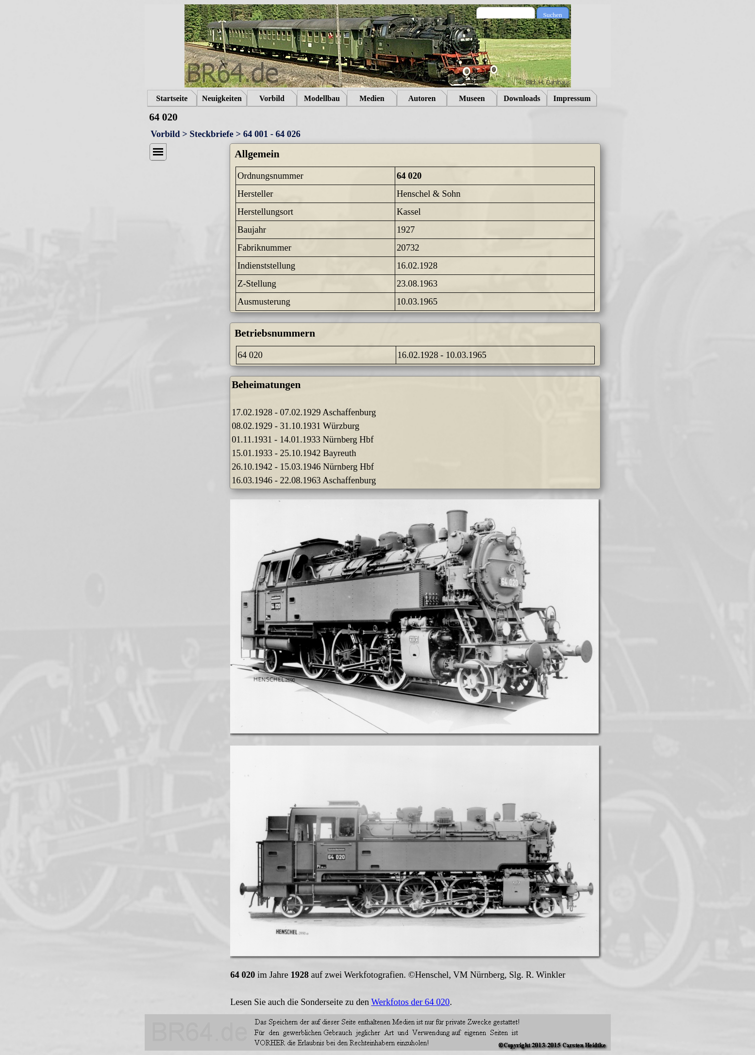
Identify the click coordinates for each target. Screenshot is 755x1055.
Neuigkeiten (222, 98)
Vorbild (272, 98)
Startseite (172, 98)
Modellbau (322, 98)
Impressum (571, 98)
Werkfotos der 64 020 (410, 1002)
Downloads (521, 98)
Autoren (422, 98)
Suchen (552, 14)
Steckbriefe (212, 134)
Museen (472, 98)
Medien (372, 98)
